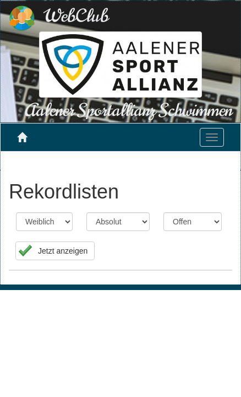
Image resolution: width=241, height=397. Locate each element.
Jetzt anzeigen (62, 250)
